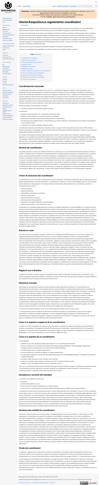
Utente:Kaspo (24, 25)
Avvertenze (52, 482)
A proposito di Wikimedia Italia (40, 482)
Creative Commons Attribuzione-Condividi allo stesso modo (62, 479)
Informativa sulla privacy (24, 482)
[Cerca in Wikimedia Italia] (87, 6)
